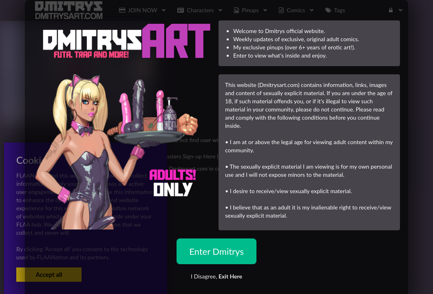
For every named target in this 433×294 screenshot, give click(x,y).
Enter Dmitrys (216, 251)
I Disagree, (216, 276)
